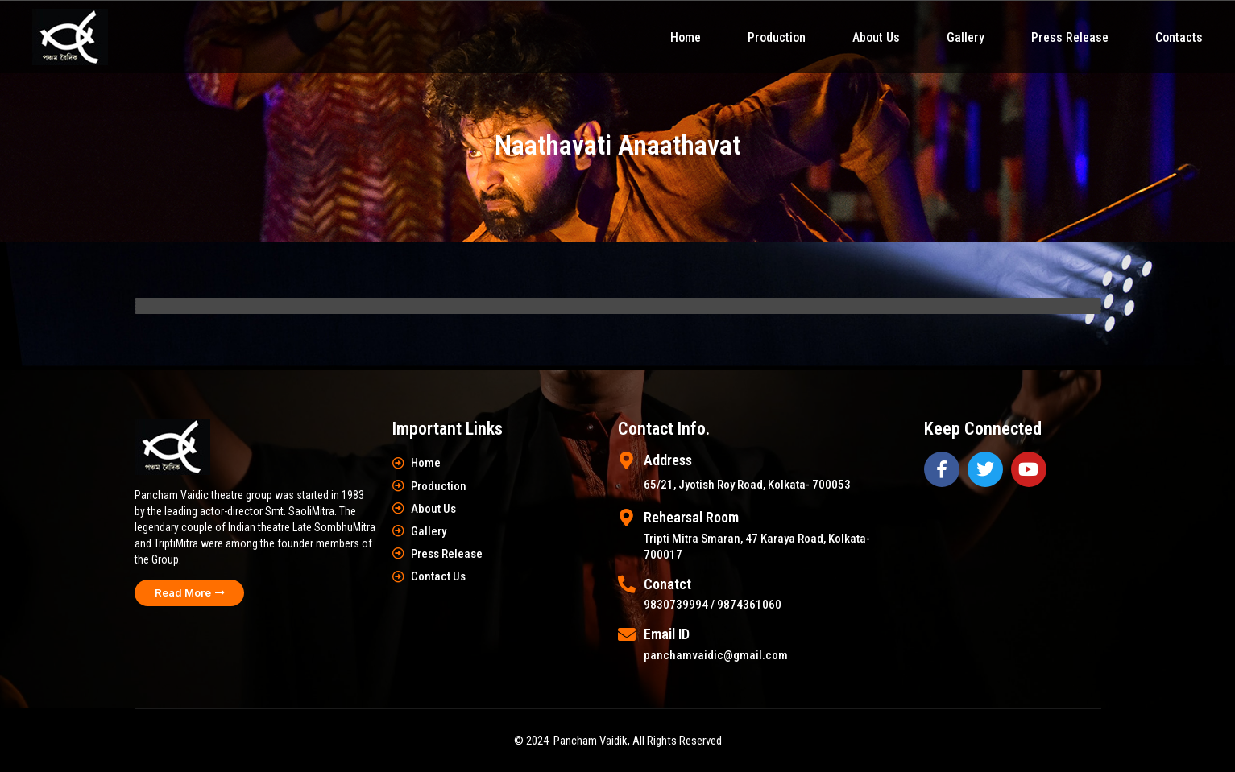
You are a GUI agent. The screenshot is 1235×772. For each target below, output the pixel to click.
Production (777, 37)
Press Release (1070, 37)
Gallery (965, 37)
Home (685, 37)
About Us (876, 37)
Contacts (1179, 37)
